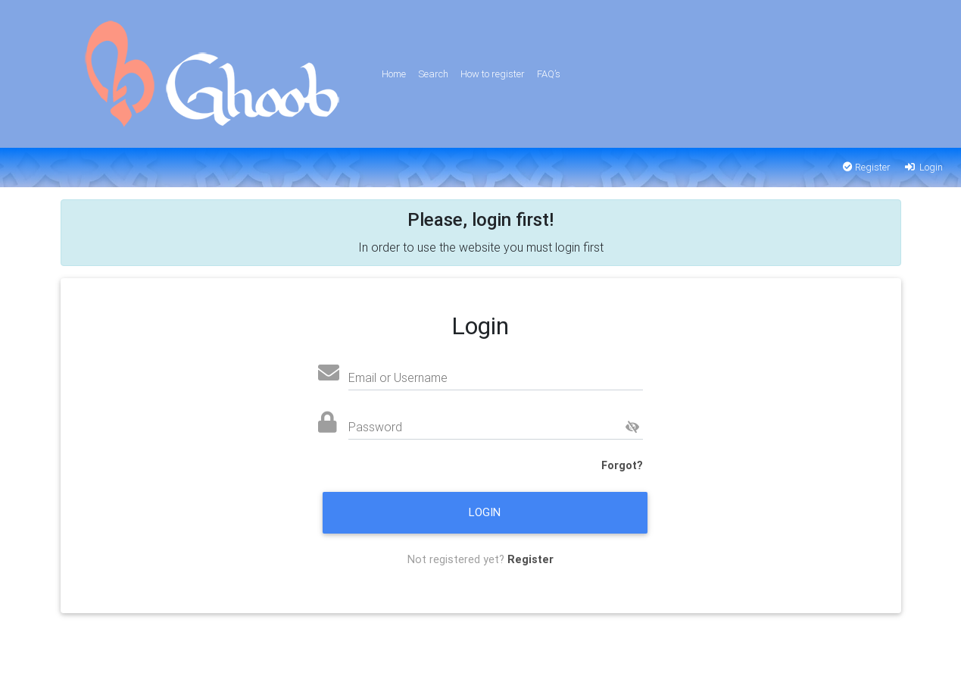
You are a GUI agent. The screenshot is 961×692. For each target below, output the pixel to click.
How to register (492, 73)
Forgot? (622, 465)
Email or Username (398, 377)
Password (375, 426)
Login (923, 167)
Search (433, 73)
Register (867, 167)
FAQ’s (548, 73)
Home (394, 73)
